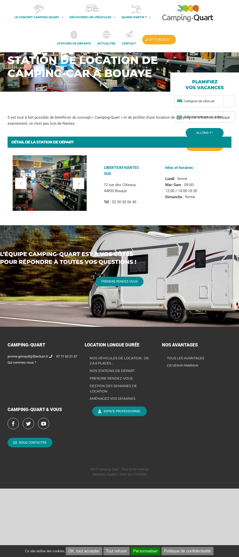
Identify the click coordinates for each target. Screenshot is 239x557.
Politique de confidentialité (187, 551)
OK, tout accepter (84, 551)
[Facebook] (13, 423)
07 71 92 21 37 (66, 356)
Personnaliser (145, 551)
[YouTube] (43, 423)
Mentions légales (105, 474)
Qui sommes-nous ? (22, 362)
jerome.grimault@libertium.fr (28, 356)
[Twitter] (28, 423)
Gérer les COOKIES (133, 474)
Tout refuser (116, 551)
